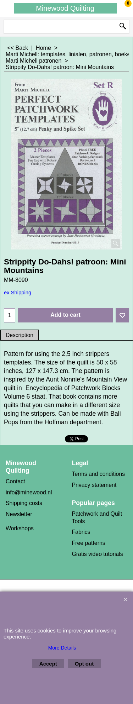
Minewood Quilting (65, 8)
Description (19, 335)
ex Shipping (17, 292)
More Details (62, 648)
